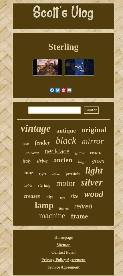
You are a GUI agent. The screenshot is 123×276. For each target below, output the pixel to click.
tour (28, 173)
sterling (44, 185)
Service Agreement (63, 267)
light (93, 170)
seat (26, 144)
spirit (28, 185)
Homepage (63, 237)
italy (27, 161)
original (94, 130)
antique (66, 130)
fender (42, 142)
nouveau (32, 153)
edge (50, 196)
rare (62, 197)
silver (92, 182)
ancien (62, 160)
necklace (57, 151)
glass (79, 152)
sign (42, 173)
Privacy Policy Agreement (63, 260)
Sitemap (64, 245)
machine (52, 215)
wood (93, 194)
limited (64, 208)
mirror (93, 141)
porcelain (73, 173)
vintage (36, 128)
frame (79, 216)
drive (42, 161)
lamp (44, 205)
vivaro (96, 152)
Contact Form (63, 252)
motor (65, 183)
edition (55, 174)
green (98, 161)
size (74, 196)
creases (32, 196)
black (65, 140)
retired (83, 206)
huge (82, 161)
